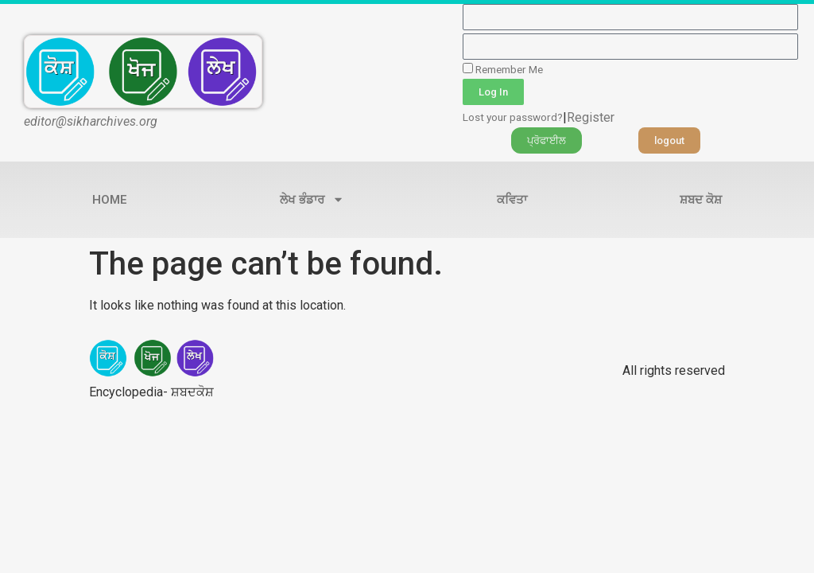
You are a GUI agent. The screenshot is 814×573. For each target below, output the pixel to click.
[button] (546, 140)
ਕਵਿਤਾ (512, 200)
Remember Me (503, 69)
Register (590, 117)
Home (109, 200)
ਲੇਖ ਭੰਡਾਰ (312, 199)
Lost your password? (513, 117)
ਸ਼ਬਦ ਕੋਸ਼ (701, 200)
